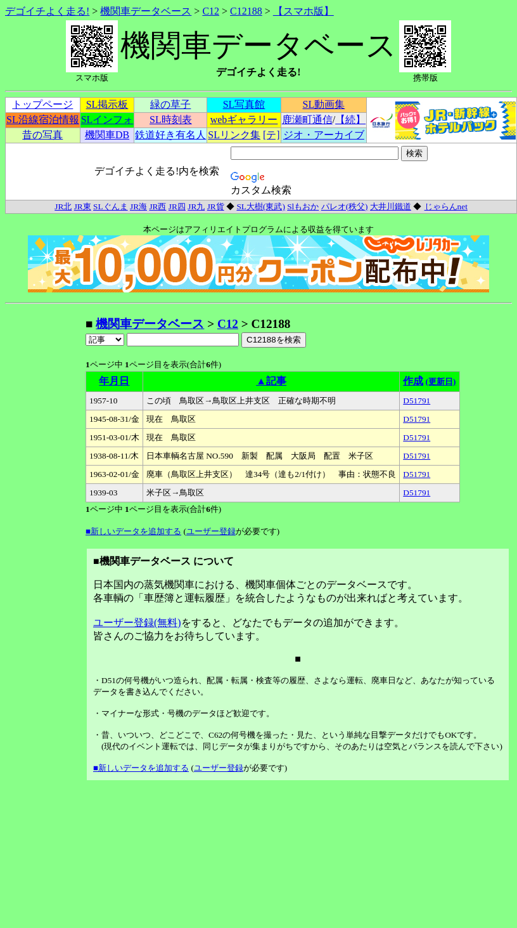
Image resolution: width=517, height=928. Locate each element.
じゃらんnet (446, 206)
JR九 (196, 206)
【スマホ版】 (303, 11)
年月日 (114, 381)
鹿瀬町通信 (307, 119)
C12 (210, 11)
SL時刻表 (171, 119)
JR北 (63, 206)
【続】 (350, 119)
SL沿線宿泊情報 (42, 119)
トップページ (42, 104)
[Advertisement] (45, 506)
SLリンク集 (234, 134)
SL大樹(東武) (260, 206)
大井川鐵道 (390, 206)
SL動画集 (324, 104)
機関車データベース (145, 11)
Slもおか (303, 206)
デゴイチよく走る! (47, 11)
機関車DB (107, 134)
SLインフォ (107, 119)
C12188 (246, 11)
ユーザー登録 (211, 531)
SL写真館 (244, 104)
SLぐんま (110, 206)
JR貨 (215, 206)
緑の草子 (170, 104)
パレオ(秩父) (344, 206)
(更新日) (441, 381)
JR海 (138, 206)
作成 (413, 381)
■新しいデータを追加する (133, 531)
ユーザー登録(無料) (137, 622)
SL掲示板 (107, 104)
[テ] (271, 134)
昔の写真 (42, 134)
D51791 (416, 400)
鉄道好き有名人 (170, 134)
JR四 (177, 206)
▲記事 (271, 381)
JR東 (82, 206)
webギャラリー (244, 119)
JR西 (157, 206)
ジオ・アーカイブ (323, 134)
